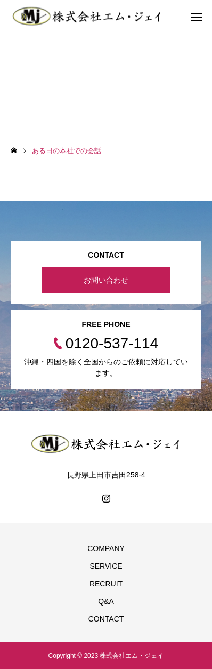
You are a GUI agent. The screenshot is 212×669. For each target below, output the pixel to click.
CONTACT (106, 619)
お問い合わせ (106, 280)
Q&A (106, 601)
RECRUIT (106, 583)
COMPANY (106, 548)
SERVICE (105, 566)
